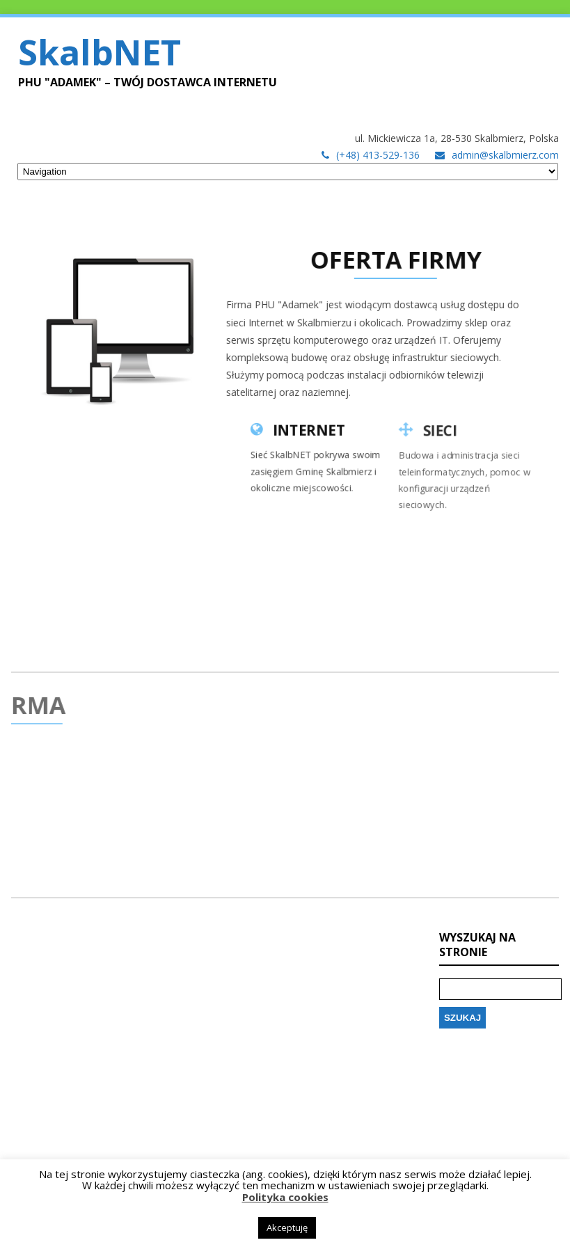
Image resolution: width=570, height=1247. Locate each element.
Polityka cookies (285, 1197)
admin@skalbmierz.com (505, 154)
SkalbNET (99, 52)
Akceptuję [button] (287, 1227)
